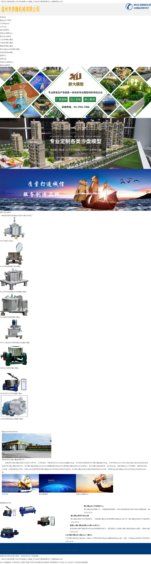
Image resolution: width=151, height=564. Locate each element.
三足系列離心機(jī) (6, 39)
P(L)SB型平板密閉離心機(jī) (10, 317)
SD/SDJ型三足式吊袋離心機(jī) (11, 393)
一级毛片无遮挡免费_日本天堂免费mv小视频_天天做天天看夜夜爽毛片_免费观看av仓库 (31, 1)
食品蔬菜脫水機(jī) (6, 52)
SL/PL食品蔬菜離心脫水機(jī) (10, 266)
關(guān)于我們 (5, 20)
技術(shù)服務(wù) (6, 62)
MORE (15, 432)
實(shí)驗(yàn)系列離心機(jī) (10, 49)
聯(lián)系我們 (5, 65)
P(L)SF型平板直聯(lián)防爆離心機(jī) (13, 292)
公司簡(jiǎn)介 (5, 23)
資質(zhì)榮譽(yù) (6, 33)
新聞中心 (3, 56)
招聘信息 (3, 59)
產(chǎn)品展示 (5, 36)
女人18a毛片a (70, 562)
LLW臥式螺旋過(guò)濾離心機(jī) (11, 419)
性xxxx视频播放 (5, 562)
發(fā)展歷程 (4, 30)
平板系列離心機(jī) (6, 43)
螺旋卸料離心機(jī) (6, 46)
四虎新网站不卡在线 (57, 562)
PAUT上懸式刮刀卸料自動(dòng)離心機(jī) (15, 343)
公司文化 (3, 27)
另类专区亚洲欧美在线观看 (39, 562)
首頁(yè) (3, 17)
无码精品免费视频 (81, 562)
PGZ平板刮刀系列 (6, 241)
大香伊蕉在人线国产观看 (20, 562)
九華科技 (74, 550)
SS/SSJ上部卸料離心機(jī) (9, 368)
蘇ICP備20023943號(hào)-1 (46, 550)
